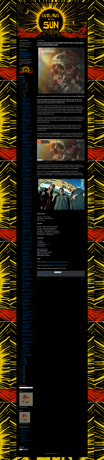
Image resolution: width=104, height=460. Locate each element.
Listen (47, 244)
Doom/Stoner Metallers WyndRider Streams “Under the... (26, 231)
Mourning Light (48, 161)
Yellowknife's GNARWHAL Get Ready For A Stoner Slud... (27, 212)
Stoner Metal (47, 275)
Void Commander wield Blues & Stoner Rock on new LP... (27, 331)
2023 (22, 366)
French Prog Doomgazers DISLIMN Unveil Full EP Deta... (27, 249)
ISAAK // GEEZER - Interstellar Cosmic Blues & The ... (27, 290)
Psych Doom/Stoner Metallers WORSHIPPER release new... (27, 179)
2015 (22, 381)
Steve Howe (42, 275)
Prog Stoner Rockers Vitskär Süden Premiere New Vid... (27, 205)
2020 (22, 372)
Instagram (55, 262)
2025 (22, 80)
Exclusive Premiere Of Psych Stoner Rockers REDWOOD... (26, 99)
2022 (22, 368)
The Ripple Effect (23, 438)
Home (61, 278)
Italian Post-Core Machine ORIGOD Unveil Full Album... (27, 304)
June (23, 95)
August (23, 91)
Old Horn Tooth (40, 161)
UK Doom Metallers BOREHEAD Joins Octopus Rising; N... (26, 253)
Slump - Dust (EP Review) (26, 324)
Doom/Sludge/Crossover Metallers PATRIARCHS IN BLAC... (27, 242)
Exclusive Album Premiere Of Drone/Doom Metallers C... (27, 124)
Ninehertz (22, 435)
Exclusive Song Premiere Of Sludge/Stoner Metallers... (27, 315)
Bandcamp (48, 262)
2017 (22, 378)
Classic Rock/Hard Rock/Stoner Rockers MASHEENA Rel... (26, 300)
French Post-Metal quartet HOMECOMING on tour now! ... (27, 198)
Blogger (57, 453)
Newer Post (39, 278)
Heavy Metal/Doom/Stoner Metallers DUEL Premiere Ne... (27, 267)
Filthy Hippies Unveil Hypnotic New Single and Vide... (27, 275)
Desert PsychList (23, 429)
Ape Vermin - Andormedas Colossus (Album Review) (27, 227)
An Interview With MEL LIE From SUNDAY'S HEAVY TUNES (27, 171)
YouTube (67, 262)
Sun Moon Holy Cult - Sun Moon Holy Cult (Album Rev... (27, 238)
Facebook (61, 262)
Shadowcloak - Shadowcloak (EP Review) (25, 308)
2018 (22, 376)
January (23, 364)
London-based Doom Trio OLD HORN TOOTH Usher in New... (27, 263)
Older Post (82, 278)
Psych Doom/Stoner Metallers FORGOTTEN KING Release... (27, 104)
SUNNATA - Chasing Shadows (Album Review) (25, 327)
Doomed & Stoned (24, 434)
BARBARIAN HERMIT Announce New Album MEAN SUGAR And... (27, 120)
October (23, 87)
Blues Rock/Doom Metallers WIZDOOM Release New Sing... (26, 283)
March (23, 360)
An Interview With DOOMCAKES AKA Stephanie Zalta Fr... (26, 271)
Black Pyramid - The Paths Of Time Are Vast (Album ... (27, 335)
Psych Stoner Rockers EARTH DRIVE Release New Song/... (26, 135)
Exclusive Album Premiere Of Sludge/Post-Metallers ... (27, 131)
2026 (22, 78)
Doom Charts (23, 432)
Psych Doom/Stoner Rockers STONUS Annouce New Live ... (26, 108)
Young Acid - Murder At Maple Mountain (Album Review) (27, 116)
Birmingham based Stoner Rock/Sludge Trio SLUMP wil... (27, 342)
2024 (22, 82)
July (22, 93)
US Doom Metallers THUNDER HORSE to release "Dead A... (26, 223)
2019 (22, 374)
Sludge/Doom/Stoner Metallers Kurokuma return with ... (26, 142)
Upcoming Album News (54, 275)
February (23, 362)
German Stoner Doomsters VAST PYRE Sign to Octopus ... (27, 175)
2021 (22, 370)
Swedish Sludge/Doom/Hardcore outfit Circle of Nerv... (27, 216)
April (23, 358)
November (24, 85)
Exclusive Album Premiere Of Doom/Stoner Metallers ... (27, 112)
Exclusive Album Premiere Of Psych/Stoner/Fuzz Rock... (27, 355)
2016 (22, 380)
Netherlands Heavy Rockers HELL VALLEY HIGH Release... (27, 167)
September (24, 89)
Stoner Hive (22, 437)
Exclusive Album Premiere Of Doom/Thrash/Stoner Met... (27, 279)
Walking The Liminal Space (25, 430)
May (23, 97)
